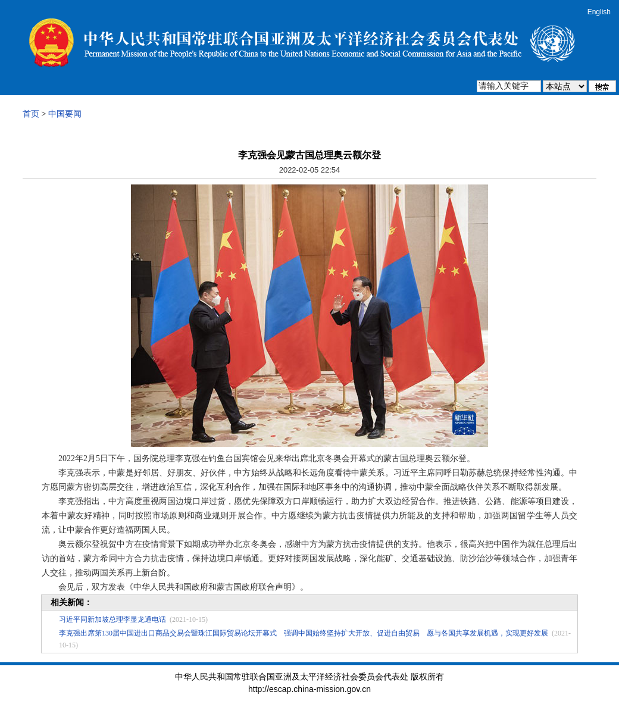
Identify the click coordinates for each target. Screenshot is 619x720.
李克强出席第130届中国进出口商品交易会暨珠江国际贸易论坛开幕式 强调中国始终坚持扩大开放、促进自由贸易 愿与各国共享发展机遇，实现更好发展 (303, 633)
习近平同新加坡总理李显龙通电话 (112, 619)
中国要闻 (65, 113)
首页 (31, 113)
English (599, 12)
